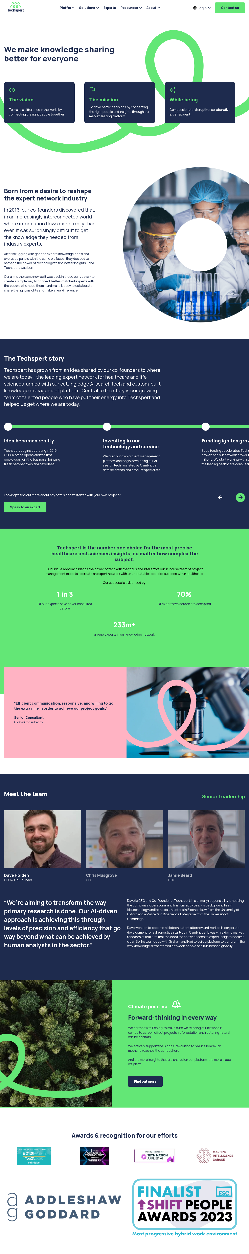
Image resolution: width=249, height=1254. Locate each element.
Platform (67, 7)
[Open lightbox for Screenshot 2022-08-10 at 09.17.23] (215, 1157)
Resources (129, 7)
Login (200, 8)
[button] (240, 497)
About (151, 7)
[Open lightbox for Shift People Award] (184, 1207)
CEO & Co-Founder (42, 846)
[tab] (42, 839)
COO (206, 846)
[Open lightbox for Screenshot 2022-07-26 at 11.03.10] (154, 1157)
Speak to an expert (25, 507)
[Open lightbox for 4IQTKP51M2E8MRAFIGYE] (94, 1157)
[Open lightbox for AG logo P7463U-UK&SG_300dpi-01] (64, 1207)
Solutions (87, 7)
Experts (110, 7)
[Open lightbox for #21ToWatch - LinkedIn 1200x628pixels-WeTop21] (34, 1157)
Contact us (230, 7)
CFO (124, 846)
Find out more (145, 1081)
